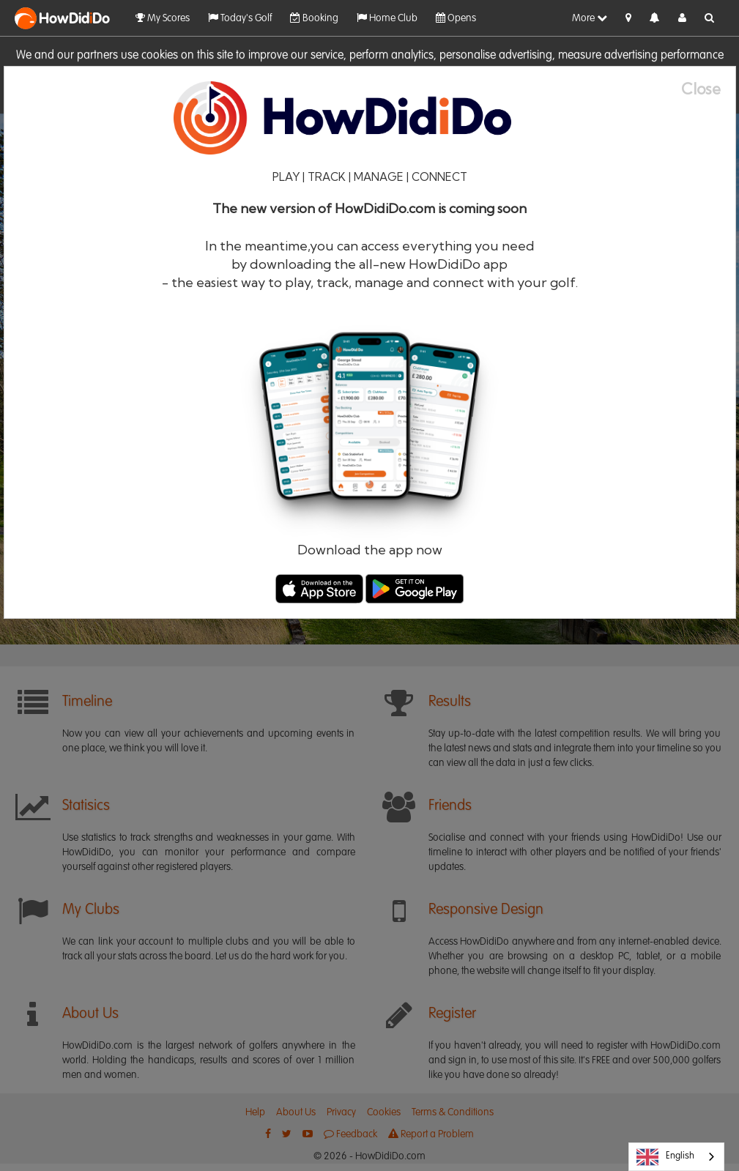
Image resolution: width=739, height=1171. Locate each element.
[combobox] (676, 1156)
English (665, 1157)
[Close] (708, 89)
